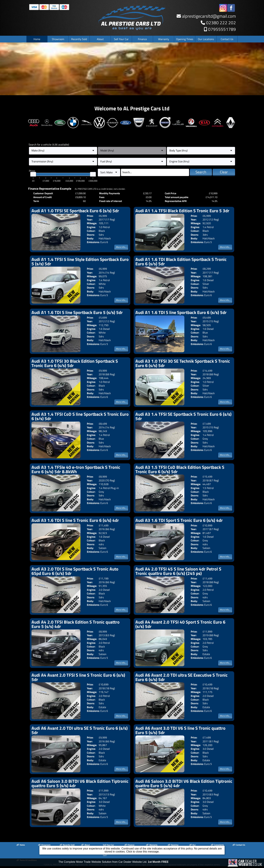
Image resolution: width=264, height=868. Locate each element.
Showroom (58, 41)
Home (37, 41)
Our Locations (206, 41)
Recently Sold (79, 41)
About (100, 41)
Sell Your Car (121, 41)
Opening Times (184, 41)
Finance (142, 41)
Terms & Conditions (26, 862)
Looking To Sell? (109, 856)
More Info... (121, 248)
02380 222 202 (221, 24)
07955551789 (222, 31)
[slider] (33, 176)
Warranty (163, 41)
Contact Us (227, 41)
